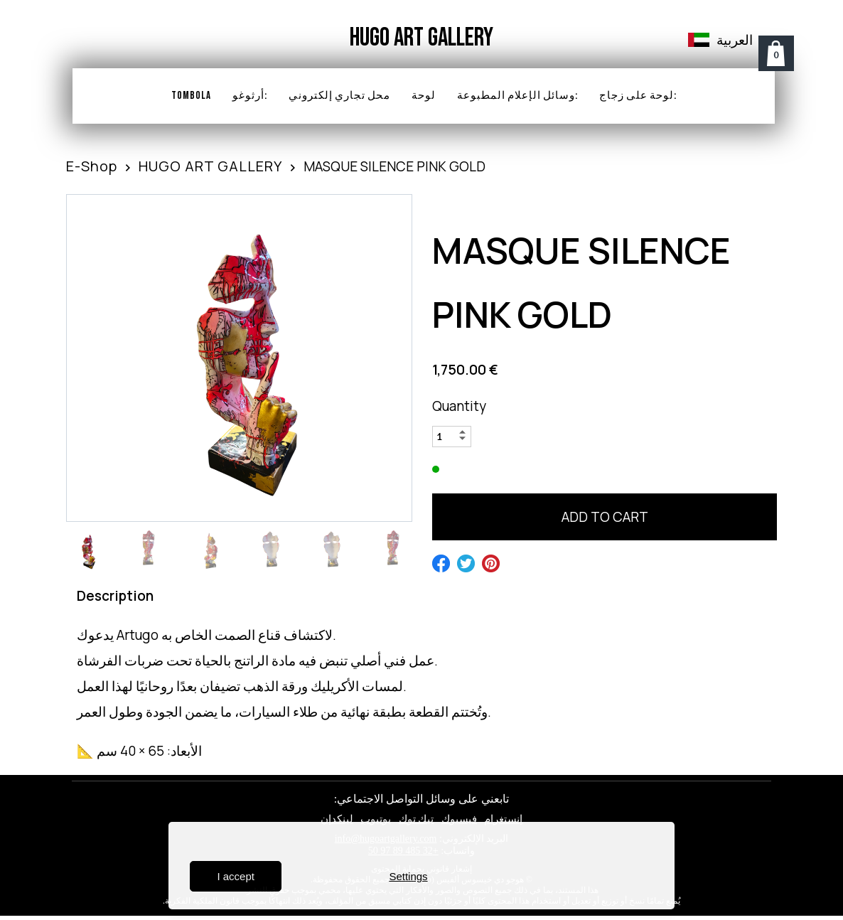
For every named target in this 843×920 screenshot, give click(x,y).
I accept (235, 876)
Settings (408, 876)
